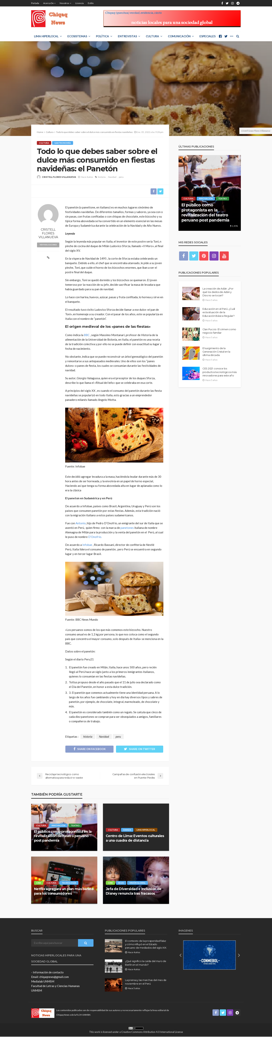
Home (40, 132)
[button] (180, 955)
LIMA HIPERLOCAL (46, 36)
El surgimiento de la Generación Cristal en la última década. (216, 352)
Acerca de (48, 3)
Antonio (81, 523)
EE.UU (121, 883)
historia (102, 177)
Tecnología (69, 883)
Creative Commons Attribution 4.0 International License (152, 1032)
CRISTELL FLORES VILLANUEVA (59, 177)
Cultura (152, 36)
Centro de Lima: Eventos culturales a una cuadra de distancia (135, 838)
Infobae (87, 544)
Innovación (58, 825)
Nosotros (64, 3)
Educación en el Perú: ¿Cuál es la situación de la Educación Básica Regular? (218, 312)
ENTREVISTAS (127, 36)
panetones (127, 527)
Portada (35, 3)
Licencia (79, 3)
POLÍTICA (102, 36)
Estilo (91, 3)
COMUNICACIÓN (179, 36)
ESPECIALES (207, 36)
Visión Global (137, 883)
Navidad (112, 177)
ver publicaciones (48, 245)
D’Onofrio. (95, 536)
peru (121, 177)
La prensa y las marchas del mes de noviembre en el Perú (145, 982)
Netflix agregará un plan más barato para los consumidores (63, 891)
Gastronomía (62, 143)
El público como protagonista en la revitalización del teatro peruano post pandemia (63, 836)
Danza (127, 830)
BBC (87, 335)
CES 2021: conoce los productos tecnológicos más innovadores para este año (219, 372)
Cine (38, 883)
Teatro (75, 825)
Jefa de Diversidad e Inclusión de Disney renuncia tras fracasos (133, 891)
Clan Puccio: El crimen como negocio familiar (219, 331)
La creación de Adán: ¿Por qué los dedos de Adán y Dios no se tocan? (217, 292)
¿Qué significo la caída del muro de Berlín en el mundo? (145, 963)
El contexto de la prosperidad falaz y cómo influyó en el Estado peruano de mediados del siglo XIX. (146, 944)
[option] (209, 193)
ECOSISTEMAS (77, 36)
